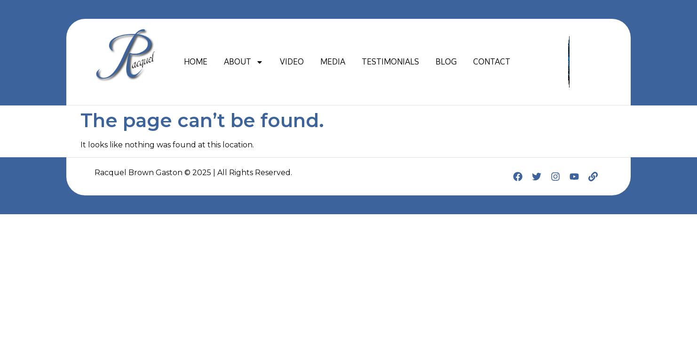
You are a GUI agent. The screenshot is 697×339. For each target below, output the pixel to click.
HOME (195, 61)
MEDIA (332, 61)
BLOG (446, 61)
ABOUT (243, 62)
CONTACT (491, 61)
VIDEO (292, 61)
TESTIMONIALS (390, 61)
